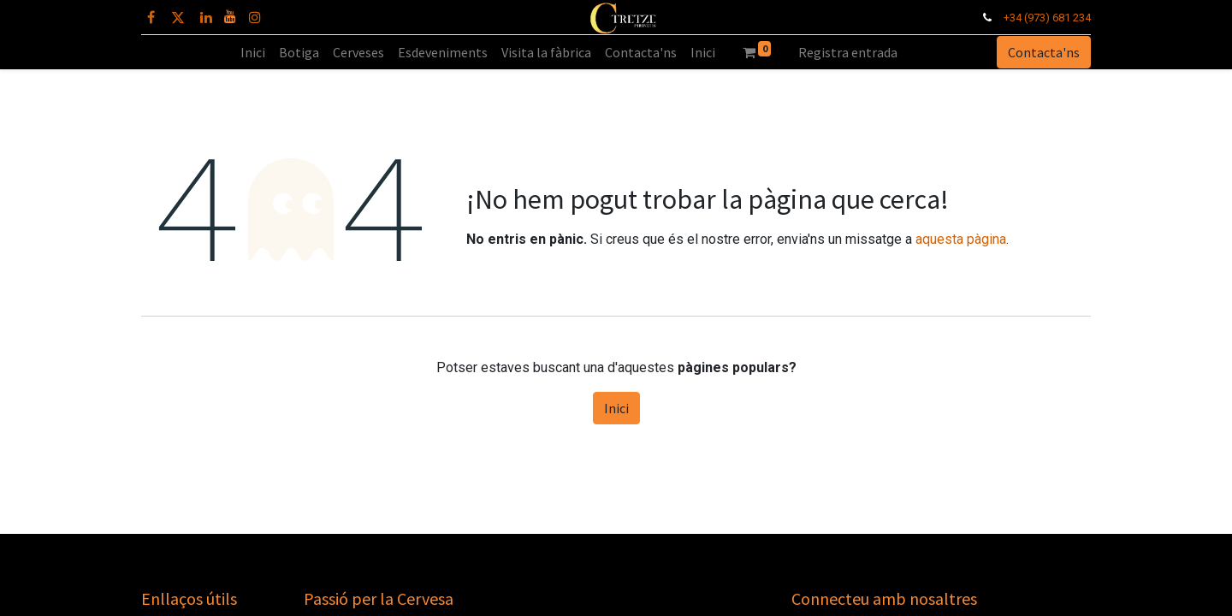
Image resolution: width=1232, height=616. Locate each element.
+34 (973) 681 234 (1047, 17)
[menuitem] (253, 52)
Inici (616, 408)
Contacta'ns (1044, 52)
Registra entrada (847, 52)
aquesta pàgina (960, 239)
